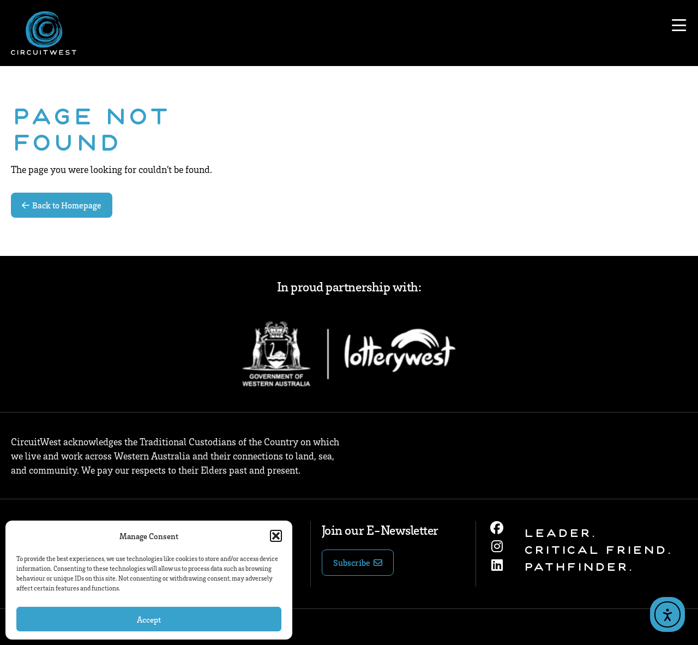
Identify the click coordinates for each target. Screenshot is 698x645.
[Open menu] (679, 25)
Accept (149, 619)
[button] (275, 535)
